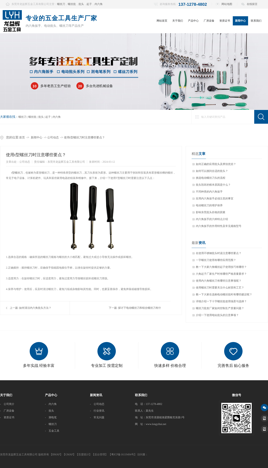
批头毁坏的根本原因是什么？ (213, 184)
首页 (22, 137)
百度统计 (83, 454)
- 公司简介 (7, 404)
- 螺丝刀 (51, 424)
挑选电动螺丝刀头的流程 (210, 177)
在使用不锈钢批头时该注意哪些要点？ (218, 253)
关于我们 (177, 20)
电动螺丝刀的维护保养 (209, 205)
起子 (89, 4)
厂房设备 (209, 20)
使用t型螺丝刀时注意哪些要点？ (84, 137)
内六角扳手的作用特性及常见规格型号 (218, 226)
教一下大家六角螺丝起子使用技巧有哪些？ (221, 267)
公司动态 (53, 137)
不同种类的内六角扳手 (209, 191)
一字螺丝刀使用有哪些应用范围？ (216, 260)
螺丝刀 (61, 4)
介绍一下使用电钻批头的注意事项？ (217, 315)
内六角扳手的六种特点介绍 (212, 219)
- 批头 (49, 410)
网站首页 (162, 20)
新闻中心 (240, 20)
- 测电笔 (51, 417)
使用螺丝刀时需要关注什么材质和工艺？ (220, 287)
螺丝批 (72, 4)
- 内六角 (51, 404)
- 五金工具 (52, 430)
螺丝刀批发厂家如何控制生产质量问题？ (220, 308)
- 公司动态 (97, 404)
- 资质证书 (7, 417)
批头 (81, 4)
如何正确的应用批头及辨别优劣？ (216, 164)
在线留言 (252, 4)
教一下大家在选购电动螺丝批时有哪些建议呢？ (224, 294)
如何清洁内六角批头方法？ (35, 307)
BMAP (56, 454)
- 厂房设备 (7, 410)
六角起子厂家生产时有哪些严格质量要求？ (221, 273)
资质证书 (224, 20)
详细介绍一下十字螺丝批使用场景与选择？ (221, 301)
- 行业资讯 (97, 410)
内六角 (99, 4)
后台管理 (99, 454)
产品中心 (193, 20)
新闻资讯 (96, 395)
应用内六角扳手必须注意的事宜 (214, 198)
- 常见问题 (97, 417)
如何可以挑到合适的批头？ (212, 171)
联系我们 (256, 20)
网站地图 (226, 4)
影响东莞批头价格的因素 (210, 212)
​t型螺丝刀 (17, 172)
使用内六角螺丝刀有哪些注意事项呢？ (218, 280)
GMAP (69, 454)
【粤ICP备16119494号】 (123, 454)
